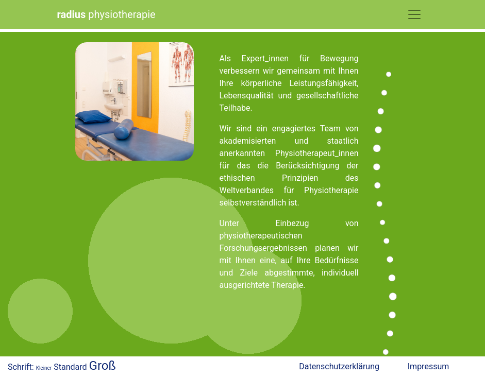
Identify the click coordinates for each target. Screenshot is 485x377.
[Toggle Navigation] (414, 14)
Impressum (428, 366)
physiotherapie (106, 14)
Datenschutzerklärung (339, 366)
